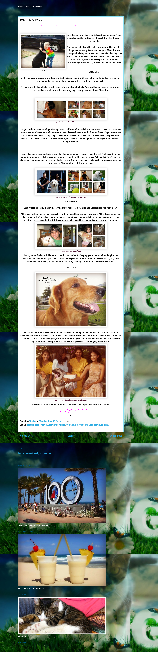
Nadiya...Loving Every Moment (30, 7)
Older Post (116, 435)
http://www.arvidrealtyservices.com (34, 453)
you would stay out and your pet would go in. (87, 425)
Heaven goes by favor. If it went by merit (46, 425)
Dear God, (94, 72)
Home (71, 435)
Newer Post (26, 435)
